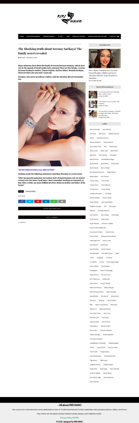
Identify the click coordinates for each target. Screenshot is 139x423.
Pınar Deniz (105, 317)
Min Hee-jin (104, 296)
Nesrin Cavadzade (101, 305)
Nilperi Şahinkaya (105, 309)
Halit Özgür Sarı (95, 240)
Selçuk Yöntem (105, 326)
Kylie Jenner (94, 283)
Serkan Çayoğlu (95, 335)
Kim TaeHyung (94, 279)
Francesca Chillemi (96, 232)
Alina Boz (93, 134)
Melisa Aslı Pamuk (95, 288)
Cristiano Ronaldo (96, 193)
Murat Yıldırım (111, 300)
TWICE (92, 347)
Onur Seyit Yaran (95, 313)
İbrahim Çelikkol (95, 373)
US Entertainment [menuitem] (33, 36)
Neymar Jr (93, 309)
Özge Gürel (93, 369)
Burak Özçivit (94, 168)
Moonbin (101, 300)
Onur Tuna (107, 313)
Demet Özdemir (95, 198)
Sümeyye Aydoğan (96, 339)
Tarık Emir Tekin (113, 347)
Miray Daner (115, 296)
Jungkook (100, 258)
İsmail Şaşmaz (108, 377)
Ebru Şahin (112, 206)
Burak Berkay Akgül (108, 159)
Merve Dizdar (94, 296)
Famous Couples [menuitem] (78, 36)
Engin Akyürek (94, 223)
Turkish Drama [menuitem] (48, 36)
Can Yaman (105, 176)
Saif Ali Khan (106, 322)
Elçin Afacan (94, 215)
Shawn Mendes (108, 335)
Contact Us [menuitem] (114, 36)
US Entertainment (109, 356)
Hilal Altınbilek (94, 253)
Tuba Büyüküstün (95, 356)
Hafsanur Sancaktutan (108, 236)
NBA (91, 305)
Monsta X (93, 300)
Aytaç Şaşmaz (108, 142)
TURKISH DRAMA (28, 44)
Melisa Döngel (108, 288)
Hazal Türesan (106, 249)
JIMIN (117, 253)
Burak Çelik (114, 164)
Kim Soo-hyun (106, 275)
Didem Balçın (94, 202)
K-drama (109, 258)
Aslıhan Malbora (95, 142)
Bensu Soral (94, 151)
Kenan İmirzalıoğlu (107, 270)
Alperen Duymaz (114, 134)
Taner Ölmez (101, 347)
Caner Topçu (94, 181)
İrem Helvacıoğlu (95, 377)
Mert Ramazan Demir (97, 292)
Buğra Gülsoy (111, 172)
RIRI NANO (22, 57)
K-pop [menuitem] (60, 36)
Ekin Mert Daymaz (103, 211)
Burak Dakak (94, 164)
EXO (105, 206)
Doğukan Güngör (95, 206)
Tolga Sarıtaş (104, 352)
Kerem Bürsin (94, 275)
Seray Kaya (93, 330)
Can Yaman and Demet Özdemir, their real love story (109, 93)
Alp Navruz (102, 134)
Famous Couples (107, 223)
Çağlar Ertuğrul (108, 364)
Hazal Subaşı (94, 249)
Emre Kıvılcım (94, 219)
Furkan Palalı (94, 236)
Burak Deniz (104, 164)
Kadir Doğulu (105, 266)
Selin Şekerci (94, 326)
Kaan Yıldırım (94, 266)
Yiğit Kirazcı (93, 360)
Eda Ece (92, 211)
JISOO (92, 258)
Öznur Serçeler (114, 369)
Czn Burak (108, 193)
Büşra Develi (94, 176)
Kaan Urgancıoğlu (113, 262)
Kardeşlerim (94, 270)
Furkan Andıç (110, 232)
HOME (76, 418)
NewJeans (114, 305)
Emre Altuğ (115, 215)
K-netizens (93, 262)
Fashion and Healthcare (98, 228)
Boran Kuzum (94, 159)
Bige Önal (93, 155)
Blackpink (113, 155)
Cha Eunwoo (94, 189)
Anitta (92, 138)
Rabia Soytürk (94, 322)
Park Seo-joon (94, 317)
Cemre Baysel (105, 185)
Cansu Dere (105, 181)
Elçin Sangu (105, 215)
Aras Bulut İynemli (102, 138)
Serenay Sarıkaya (106, 330)
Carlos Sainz (94, 185)
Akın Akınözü (107, 129)
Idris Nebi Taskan (107, 253)
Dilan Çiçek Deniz (107, 202)
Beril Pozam (114, 151)
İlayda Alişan (107, 373)
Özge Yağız (103, 369)
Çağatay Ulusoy (95, 364)
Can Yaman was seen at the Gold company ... (109, 103)
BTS (105, 146)
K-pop (102, 262)
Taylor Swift (93, 352)
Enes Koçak (105, 219)
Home (20, 44)
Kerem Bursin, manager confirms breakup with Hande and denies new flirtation (110, 113)
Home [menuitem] (22, 36)
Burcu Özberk (105, 168)
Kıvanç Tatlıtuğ (105, 283)
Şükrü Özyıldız (94, 382)
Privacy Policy (66, 418)
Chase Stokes (105, 189)
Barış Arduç (113, 146)
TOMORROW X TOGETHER (98, 343)
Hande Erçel (94, 245)
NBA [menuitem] (68, 36)
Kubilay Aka (106, 279)
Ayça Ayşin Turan (95, 146)
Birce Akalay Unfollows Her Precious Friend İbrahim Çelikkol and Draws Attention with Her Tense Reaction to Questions (103, 74)
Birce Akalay (103, 155)
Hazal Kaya (104, 245)
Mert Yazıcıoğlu (111, 292)
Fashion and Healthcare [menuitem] (97, 36)
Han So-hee (107, 240)
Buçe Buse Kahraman (97, 172)
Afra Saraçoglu (95, 129)
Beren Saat (104, 151)
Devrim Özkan (107, 198)
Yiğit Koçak (103, 360)
